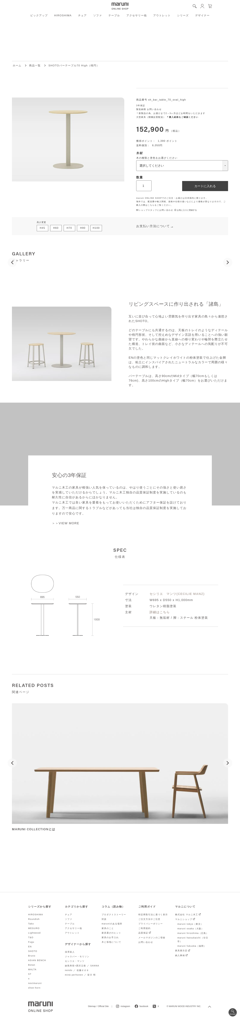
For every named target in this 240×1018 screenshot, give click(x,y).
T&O (31, 937)
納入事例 (180, 955)
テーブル (114, 15)
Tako (31, 923)
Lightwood (34, 933)
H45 (42, 228)
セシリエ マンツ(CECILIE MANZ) (177, 594)
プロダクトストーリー (114, 914)
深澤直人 (70, 952)
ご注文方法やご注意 (149, 919)
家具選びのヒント (111, 933)
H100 (96, 228)
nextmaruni (35, 983)
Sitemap (92, 1006)
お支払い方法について (153, 226)
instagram (125, 1006)
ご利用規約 (144, 928)
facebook (144, 1006)
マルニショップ (183, 919)
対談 (104, 919)
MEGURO (34, 928)
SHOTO (32, 951)
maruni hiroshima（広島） (192, 933)
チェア (82, 15)
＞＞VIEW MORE (65, 523)
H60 (56, 228)
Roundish (34, 919)
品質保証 (143, 933)
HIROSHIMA (63, 15)
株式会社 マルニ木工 (186, 914)
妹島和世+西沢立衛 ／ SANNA (82, 965)
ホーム (17, 65)
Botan (31, 965)
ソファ (97, 15)
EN (30, 946)
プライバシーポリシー (150, 923)
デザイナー (202, 15)
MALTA (32, 969)
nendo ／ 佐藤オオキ (77, 970)
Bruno (31, 956)
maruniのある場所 (112, 923)
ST (30, 974)
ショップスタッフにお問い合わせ (154, 210)
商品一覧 (35, 65)
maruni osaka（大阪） (190, 928)
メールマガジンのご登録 (151, 937)
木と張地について (111, 942)
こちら (151, 205)
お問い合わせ (154, 109)
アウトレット (162, 15)
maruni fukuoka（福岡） (191, 946)
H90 (82, 228)
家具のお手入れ (110, 937)
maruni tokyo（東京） (190, 924)
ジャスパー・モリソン (77, 956)
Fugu (31, 942)
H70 (69, 228)
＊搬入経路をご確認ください (182, 117)
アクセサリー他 (136, 15)
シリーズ (183, 15)
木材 (139, 153)
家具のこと (108, 928)
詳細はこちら (160, 612)
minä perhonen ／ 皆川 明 (80, 975)
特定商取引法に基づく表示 (153, 914)
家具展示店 (181, 950)
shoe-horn (34, 988)
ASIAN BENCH (37, 960)
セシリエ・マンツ (74, 961)
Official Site (103, 1006)
